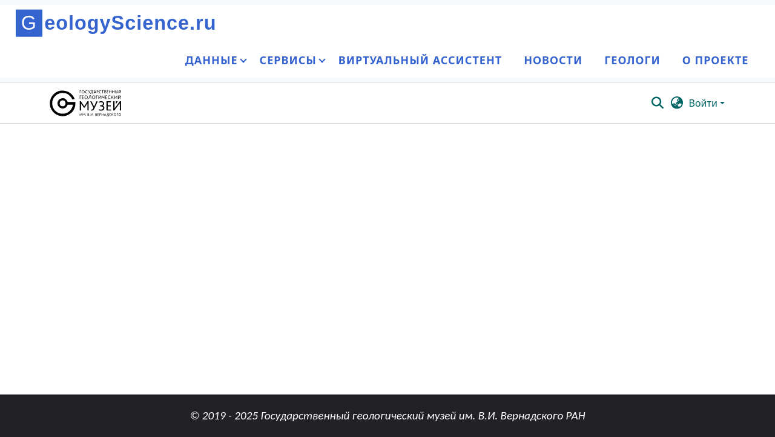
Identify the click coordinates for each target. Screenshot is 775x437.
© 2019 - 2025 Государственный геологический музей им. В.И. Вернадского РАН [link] (387, 415)
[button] (86, 103)
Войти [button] (704, 103)
